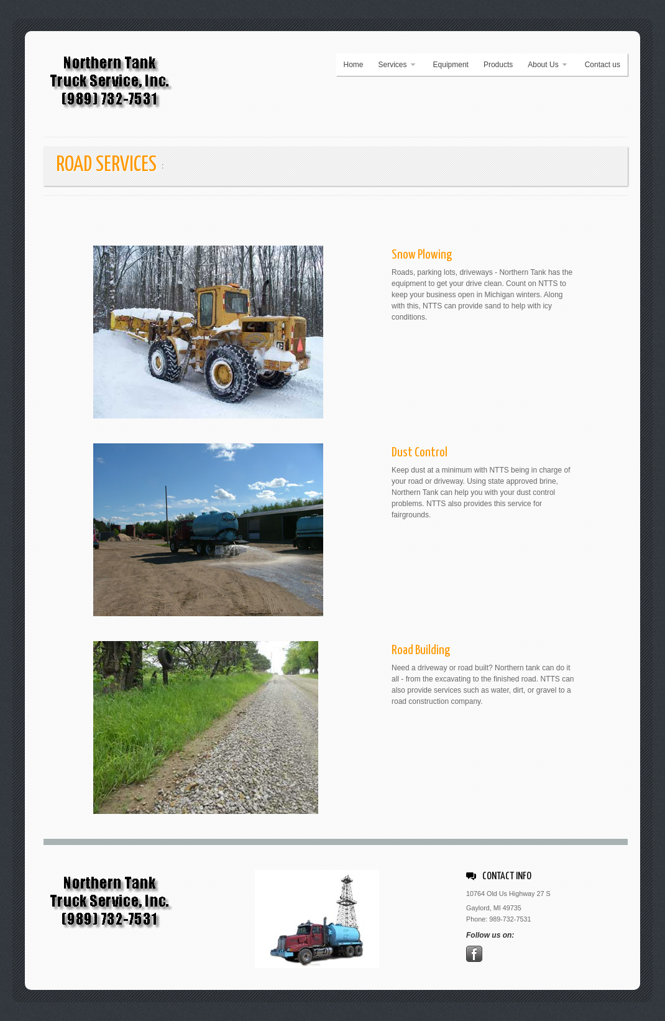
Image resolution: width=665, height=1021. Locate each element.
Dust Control (419, 452)
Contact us (602, 64)
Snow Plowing (422, 255)
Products (498, 64)
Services (393, 64)
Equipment (451, 64)
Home (354, 64)
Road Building (421, 650)
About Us (543, 64)
